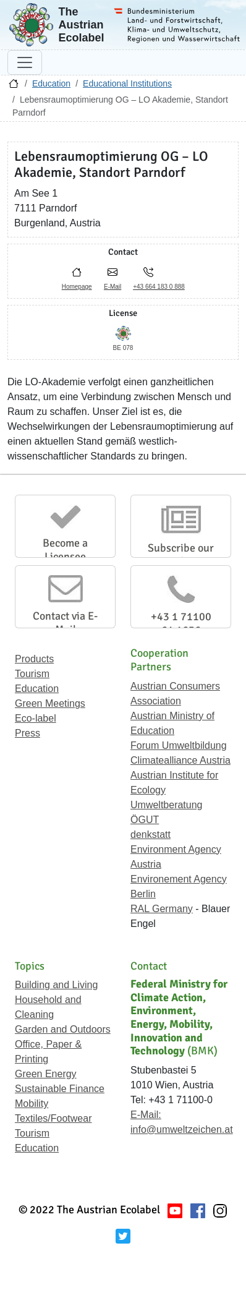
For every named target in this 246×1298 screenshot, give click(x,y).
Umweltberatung (166, 805)
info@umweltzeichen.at (181, 1129)
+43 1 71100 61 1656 (181, 623)
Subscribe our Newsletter (181, 554)
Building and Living (56, 985)
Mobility (31, 1103)
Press (27, 733)
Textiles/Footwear (53, 1118)
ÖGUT (144, 819)
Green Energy (46, 1074)
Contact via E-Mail (65, 622)
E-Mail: (145, 1114)
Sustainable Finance (59, 1088)
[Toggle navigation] (24, 62)
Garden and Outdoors (63, 1029)
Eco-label (35, 718)
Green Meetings (50, 703)
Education (51, 83)
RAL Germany (161, 908)
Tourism (32, 673)
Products (34, 659)
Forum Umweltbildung (178, 745)
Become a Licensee (65, 549)
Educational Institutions (127, 83)
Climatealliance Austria (180, 760)
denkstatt (150, 834)
